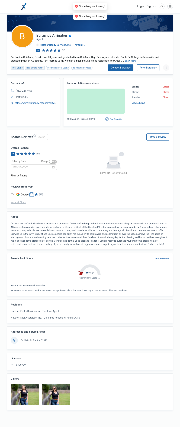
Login (140, 6)
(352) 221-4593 (24, 90)
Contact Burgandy (120, 67)
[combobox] (41, 137)
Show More (130, 61)
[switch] (53, 162)
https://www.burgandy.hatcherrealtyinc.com (35, 103)
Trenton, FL (22, 96)
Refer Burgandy (148, 67)
